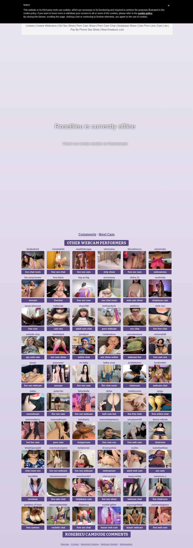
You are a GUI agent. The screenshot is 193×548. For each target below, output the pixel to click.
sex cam (160, 470)
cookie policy (145, 13)
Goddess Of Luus (33, 504)
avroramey (109, 277)
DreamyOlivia (109, 448)
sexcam (33, 300)
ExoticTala (160, 277)
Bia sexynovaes (33, 277)
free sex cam (135, 272)
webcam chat (160, 385)
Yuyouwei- (58, 362)
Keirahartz (83, 419)
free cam (33, 328)
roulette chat (58, 527)
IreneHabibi (58, 249)
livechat (58, 300)
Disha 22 (134, 277)
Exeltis (134, 448)
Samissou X (160, 476)
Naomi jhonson (33, 306)
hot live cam (32, 442)
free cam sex (160, 357)
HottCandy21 (109, 306)
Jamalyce (84, 334)
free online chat (160, 414)
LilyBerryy (84, 504)
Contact (75, 544)
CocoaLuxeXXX (134, 334)
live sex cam (83, 272)
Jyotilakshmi (134, 362)
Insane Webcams (46, 25)
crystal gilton (109, 504)
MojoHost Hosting (90, 544)
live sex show (109, 499)
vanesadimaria (58, 419)
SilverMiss (109, 249)
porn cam (58, 442)
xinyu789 (84, 306)
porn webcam (109, 328)
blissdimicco (135, 249)
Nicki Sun (160, 306)
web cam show (135, 300)
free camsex (32, 527)
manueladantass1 (109, 419)
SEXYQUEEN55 (135, 419)
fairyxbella (83, 391)
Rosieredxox (109, 334)
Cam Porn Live (146, 25)
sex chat (134, 328)
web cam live (109, 414)
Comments (87, 234)
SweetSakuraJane (58, 448)
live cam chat (58, 499)
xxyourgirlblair (134, 504)
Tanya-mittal (134, 476)
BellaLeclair (84, 448)
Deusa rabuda (160, 419)
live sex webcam (33, 385)
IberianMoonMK (58, 476)
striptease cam (160, 300)
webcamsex (160, 272)
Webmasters (126, 544)
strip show (109, 272)
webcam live (135, 357)
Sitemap (65, 544)
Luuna (33, 362)
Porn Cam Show (86, 25)
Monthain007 (84, 476)
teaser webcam (135, 527)
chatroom (134, 385)
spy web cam (33, 357)
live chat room (33, 272)
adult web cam (134, 470)
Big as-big (83, 277)
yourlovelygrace (160, 504)
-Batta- (32, 391)
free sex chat (58, 272)
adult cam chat (84, 328)
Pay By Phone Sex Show (85, 29)
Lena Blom (58, 277)
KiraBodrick (33, 249)
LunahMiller (160, 362)
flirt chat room (109, 385)
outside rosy (33, 334)
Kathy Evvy (109, 362)
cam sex (58, 328)
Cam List (162, 25)
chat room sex (33, 470)
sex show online (109, 357)
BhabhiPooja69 (33, 448)
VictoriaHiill (160, 334)
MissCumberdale (58, 504)
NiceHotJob (58, 334)
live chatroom (160, 499)
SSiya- (160, 391)
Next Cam (107, 234)
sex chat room (109, 300)
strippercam (83, 442)
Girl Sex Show (66, 25)
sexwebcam (32, 414)
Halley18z (58, 306)
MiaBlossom (134, 391)
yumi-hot (58, 391)
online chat (84, 357)
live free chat (160, 328)
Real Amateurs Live (112, 29)
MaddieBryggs (84, 249)
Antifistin (134, 306)
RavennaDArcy (33, 419)
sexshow (33, 499)
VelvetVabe (160, 249)
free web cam (135, 442)
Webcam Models (109, 544)
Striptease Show (126, 25)
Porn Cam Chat (106, 25)
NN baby (83, 362)
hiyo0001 (33, 476)
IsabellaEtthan (160, 448)
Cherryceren (109, 476)
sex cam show (58, 357)
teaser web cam (109, 527)
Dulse (109, 391)
